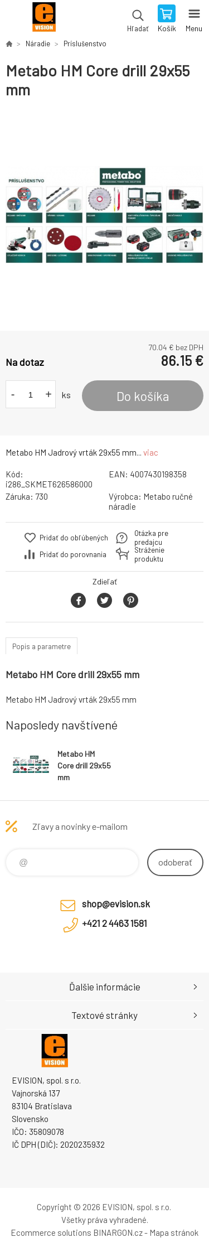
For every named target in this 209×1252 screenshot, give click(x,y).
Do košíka (142, 396)
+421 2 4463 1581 (114, 923)
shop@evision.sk (116, 903)
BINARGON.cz (118, 1232)
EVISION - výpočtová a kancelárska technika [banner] (44, 19)
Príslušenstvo (85, 43)
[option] (104, 215)
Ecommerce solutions (51, 1232)
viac (150, 452)
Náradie (38, 43)
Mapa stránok (173, 1232)
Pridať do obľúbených (74, 537)
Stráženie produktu (149, 554)
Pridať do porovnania (73, 554)
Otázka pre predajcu (151, 537)
